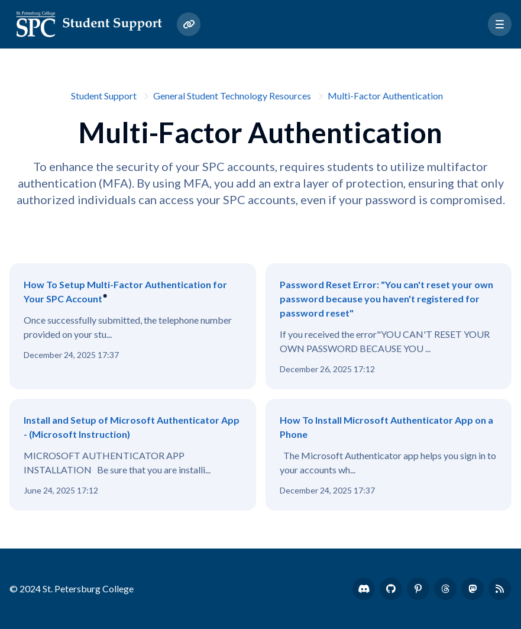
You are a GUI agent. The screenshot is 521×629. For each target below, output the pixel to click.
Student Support (104, 95)
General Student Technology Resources (232, 95)
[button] (500, 24)
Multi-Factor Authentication (385, 95)
